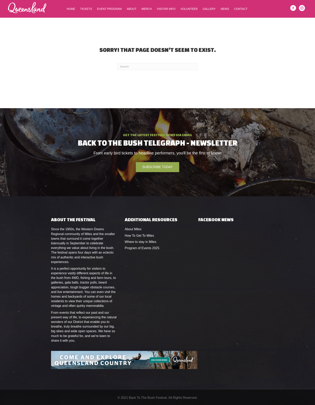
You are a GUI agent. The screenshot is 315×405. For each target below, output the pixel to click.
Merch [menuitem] (146, 8)
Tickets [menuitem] (86, 8)
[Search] (157, 66)
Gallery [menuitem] (209, 8)
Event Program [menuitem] (109, 8)
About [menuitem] (131, 8)
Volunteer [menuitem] (189, 8)
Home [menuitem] (71, 8)
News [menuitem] (225, 8)
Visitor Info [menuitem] (166, 8)
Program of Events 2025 (142, 248)
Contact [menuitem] (241, 8)
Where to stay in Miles (140, 242)
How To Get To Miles (139, 235)
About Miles (133, 229)
